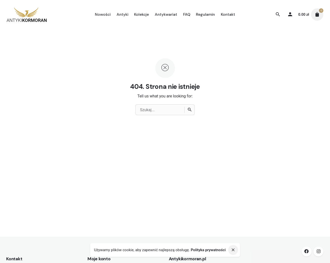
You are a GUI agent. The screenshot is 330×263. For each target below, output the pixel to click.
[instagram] (318, 251)
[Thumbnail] (27, 14)
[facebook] (307, 251)
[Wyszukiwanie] (278, 14)
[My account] (290, 14)
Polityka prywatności (208, 250)
